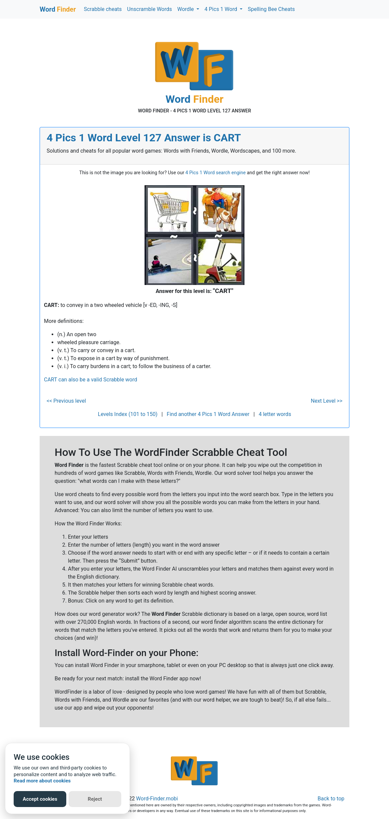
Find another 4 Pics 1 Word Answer (208, 414)
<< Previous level (66, 401)
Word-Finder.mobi (157, 798)
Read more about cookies (42, 781)
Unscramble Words (149, 9)
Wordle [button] (186, 9)
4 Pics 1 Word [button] (221, 9)
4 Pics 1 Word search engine (216, 173)
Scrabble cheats (103, 9)
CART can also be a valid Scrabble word (90, 379)
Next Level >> (326, 401)
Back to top (331, 798)
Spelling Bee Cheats (271, 9)
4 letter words (275, 414)
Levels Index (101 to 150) (128, 414)
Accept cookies (40, 799)
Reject (95, 799)
